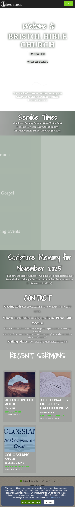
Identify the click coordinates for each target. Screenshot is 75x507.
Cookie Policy (53, 497)
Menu (69, 3)
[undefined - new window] (37, 154)
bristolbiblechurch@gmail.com (39, 481)
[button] (37, 54)
